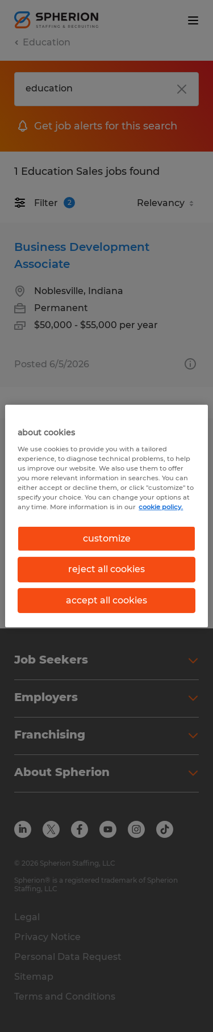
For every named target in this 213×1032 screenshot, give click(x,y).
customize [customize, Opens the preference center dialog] (107, 538)
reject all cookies (106, 569)
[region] (106, 516)
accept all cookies (106, 600)
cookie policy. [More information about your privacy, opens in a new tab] (161, 507)
